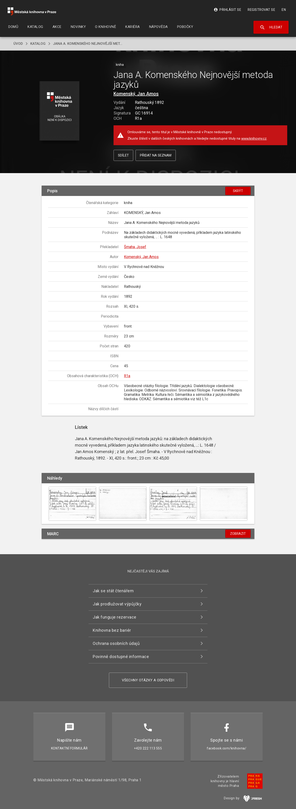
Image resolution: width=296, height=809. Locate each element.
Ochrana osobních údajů (116, 643)
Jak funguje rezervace (114, 617)
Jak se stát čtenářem (113, 590)
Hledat (271, 27)
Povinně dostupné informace (121, 656)
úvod (18, 44)
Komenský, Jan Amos (136, 93)
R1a (127, 376)
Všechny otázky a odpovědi (148, 680)
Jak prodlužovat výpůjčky (117, 603)
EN (284, 10)
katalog (38, 44)
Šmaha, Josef (135, 247)
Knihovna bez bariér (112, 630)
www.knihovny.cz (254, 138)
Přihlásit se (227, 10)
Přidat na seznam (155, 155)
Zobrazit (238, 533)
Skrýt (238, 191)
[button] (59, 111)
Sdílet (123, 155)
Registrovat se (261, 10)
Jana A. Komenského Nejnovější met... (87, 44)
